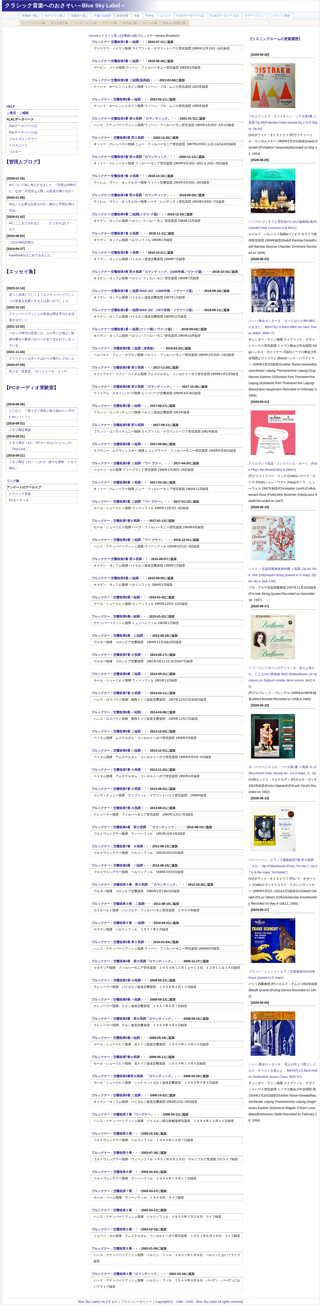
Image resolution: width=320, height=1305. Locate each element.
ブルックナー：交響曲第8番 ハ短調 (116, 99)
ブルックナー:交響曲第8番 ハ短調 (115, 578)
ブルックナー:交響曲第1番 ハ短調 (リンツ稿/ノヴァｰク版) (131, 329)
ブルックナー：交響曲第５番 (111, 1152)
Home (93, 35)
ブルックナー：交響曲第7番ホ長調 (115, 520)
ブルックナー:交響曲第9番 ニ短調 (115, 61)
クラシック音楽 (20, 493)
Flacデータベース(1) (23, 126)
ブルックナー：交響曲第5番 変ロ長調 (117, 137)
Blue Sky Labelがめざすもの (98, 1301)
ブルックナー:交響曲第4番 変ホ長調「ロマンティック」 (130, 157)
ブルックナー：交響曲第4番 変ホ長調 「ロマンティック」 (132, 386)
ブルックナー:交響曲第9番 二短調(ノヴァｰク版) (124, 214)
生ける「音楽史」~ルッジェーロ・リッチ (38, 371)
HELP (11, 106)
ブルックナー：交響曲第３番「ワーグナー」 (122, 1114)
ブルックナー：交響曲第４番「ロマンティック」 (125, 1274)
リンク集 (13, 481)
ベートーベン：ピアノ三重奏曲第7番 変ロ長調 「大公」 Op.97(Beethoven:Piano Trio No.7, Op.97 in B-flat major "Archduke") (282, 866)
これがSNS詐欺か (21, 242)
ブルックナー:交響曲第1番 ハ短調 (115, 42)
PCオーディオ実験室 (31, 387)
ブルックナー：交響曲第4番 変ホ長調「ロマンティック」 (132, 961)
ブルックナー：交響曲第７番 (111, 1191)
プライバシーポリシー (136, 1301)
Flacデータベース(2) (23, 132)
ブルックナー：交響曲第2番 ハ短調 (116, 406)
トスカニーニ (18, 145)
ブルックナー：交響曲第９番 (111, 1133)
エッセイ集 (21, 271)
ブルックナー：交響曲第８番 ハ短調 (117, 923)
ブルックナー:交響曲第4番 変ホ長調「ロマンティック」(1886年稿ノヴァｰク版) (147, 271)
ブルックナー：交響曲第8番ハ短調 (115, 597)
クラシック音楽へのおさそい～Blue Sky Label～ (65, 5)
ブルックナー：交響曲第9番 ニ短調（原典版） (123, 348)
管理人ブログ (23, 161)
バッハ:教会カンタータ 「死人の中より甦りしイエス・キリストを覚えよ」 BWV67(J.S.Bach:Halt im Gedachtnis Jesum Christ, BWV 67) (282, 1070)
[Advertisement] (42, 63)
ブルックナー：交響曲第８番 (111, 1172)
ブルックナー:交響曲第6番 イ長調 (115, 252)
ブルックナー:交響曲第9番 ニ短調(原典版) (120, 80)
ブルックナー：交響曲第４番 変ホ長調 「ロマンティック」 (135, 884)
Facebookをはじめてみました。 (31, 255)
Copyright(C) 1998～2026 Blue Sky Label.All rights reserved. (199, 1301)
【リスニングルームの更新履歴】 (275, 39)
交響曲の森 (128, 35)
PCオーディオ (19, 500)
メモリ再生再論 (20, 430)
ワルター (15, 151)
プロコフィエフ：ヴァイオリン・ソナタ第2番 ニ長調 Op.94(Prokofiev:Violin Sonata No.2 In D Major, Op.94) (282, 122)
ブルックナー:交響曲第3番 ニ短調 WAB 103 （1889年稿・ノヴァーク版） (143, 291)
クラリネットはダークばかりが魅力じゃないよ (41, 358)
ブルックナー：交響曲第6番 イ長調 (116, 482)
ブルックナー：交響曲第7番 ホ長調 (116, 655)
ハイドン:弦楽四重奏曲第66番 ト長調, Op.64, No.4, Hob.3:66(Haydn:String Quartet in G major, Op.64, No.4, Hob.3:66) (282, 575)
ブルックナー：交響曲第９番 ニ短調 (117, 903)
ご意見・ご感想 (18, 113)
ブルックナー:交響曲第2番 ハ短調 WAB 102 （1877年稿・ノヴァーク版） (143, 310)
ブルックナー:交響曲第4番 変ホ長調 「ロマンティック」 (131, 118)
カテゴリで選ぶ (109, 35)
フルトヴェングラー (23, 139)
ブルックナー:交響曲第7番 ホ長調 (115, 176)
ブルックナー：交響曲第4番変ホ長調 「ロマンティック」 (132, 1076)
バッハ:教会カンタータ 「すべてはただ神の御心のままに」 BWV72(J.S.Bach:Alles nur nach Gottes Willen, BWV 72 (282, 327)
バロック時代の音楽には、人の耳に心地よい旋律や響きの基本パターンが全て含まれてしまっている (41, 339)
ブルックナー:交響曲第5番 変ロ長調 (116, 559)
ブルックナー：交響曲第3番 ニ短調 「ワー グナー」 (127, 463)
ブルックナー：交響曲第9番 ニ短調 (117, 635)
